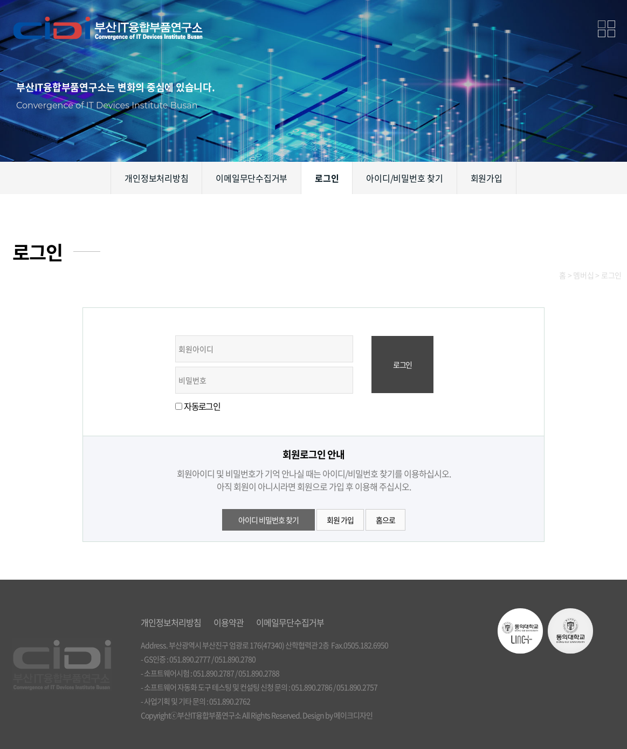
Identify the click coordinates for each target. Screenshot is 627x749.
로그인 (327, 177)
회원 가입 (340, 519)
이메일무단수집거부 (251, 177)
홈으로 (385, 519)
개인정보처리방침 (156, 177)
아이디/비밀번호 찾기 (404, 177)
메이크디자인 (353, 715)
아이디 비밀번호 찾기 (268, 519)
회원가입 (486, 177)
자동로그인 (202, 406)
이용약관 (228, 622)
